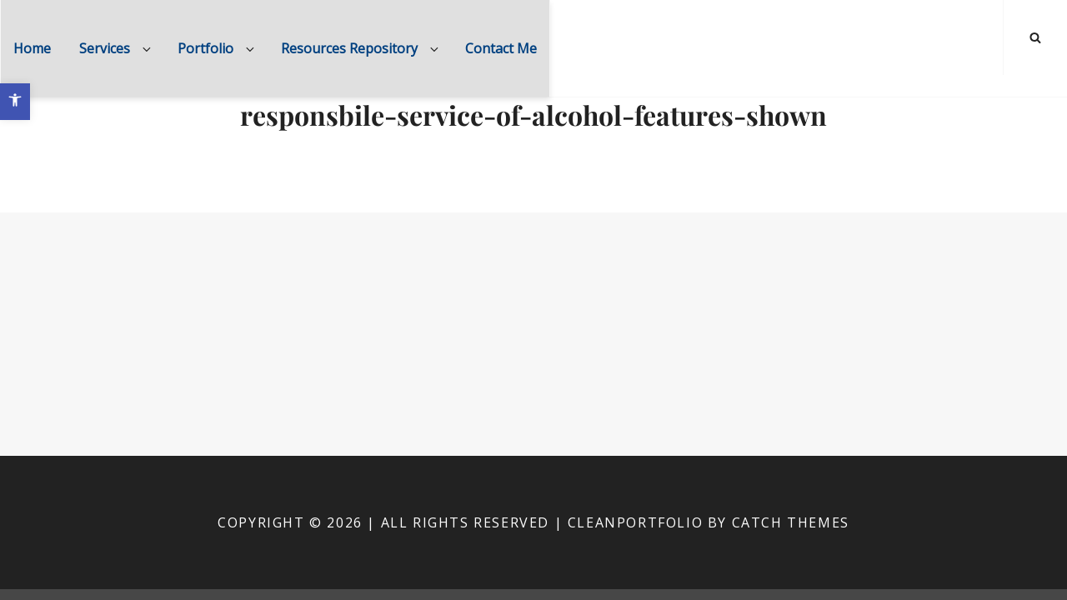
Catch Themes (790, 522)
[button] (15, 101)
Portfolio (217, 48)
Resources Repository (361, 48)
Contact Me (501, 48)
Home (32, 48)
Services (116, 48)
